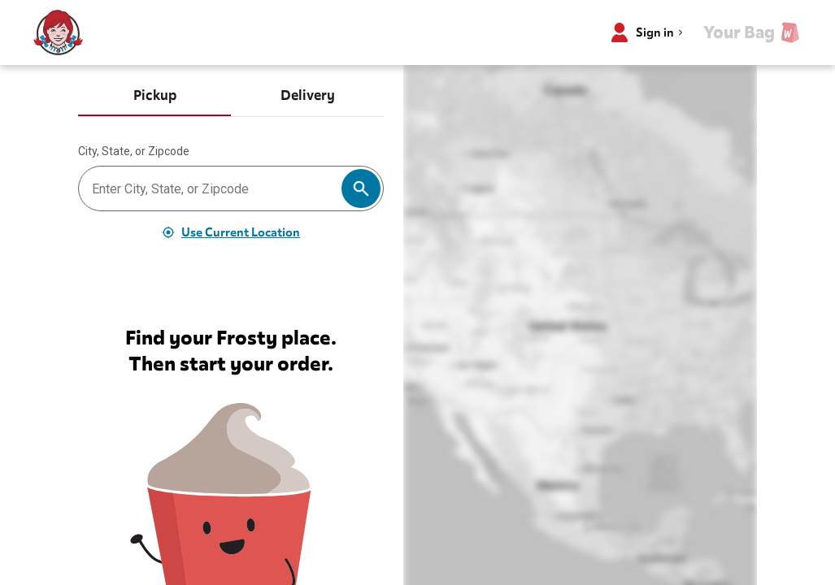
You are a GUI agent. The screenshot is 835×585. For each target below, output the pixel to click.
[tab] (154, 97)
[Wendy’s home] (59, 32)
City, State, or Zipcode (133, 151)
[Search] (361, 188)
